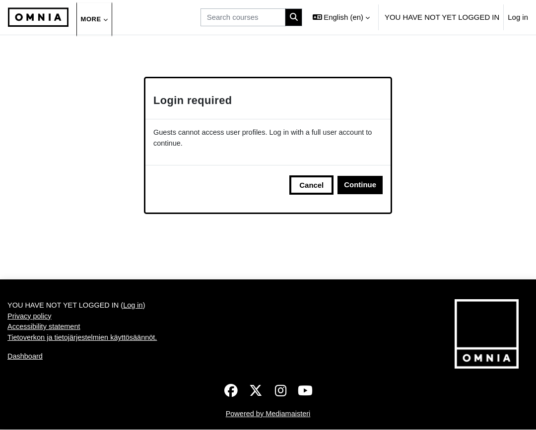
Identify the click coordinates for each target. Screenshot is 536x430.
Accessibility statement (44, 328)
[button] (341, 17)
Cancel (311, 185)
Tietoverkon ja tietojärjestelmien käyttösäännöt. (84, 339)
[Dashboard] (38, 17)
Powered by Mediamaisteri (268, 414)
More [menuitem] (92, 19)
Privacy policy (30, 317)
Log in (518, 17)
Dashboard (25, 358)
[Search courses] (243, 17)
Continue (360, 185)
